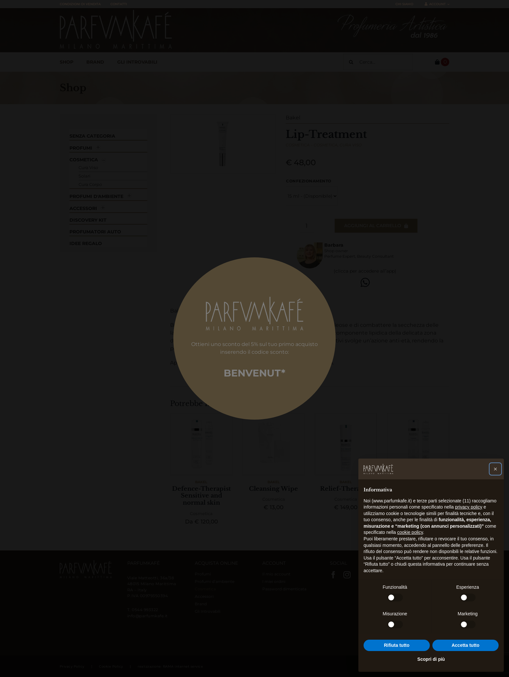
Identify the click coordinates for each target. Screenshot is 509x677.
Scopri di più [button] (431, 659)
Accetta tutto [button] (465, 645)
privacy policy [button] (468, 507)
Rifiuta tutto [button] (397, 645)
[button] (495, 469)
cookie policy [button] (410, 532)
